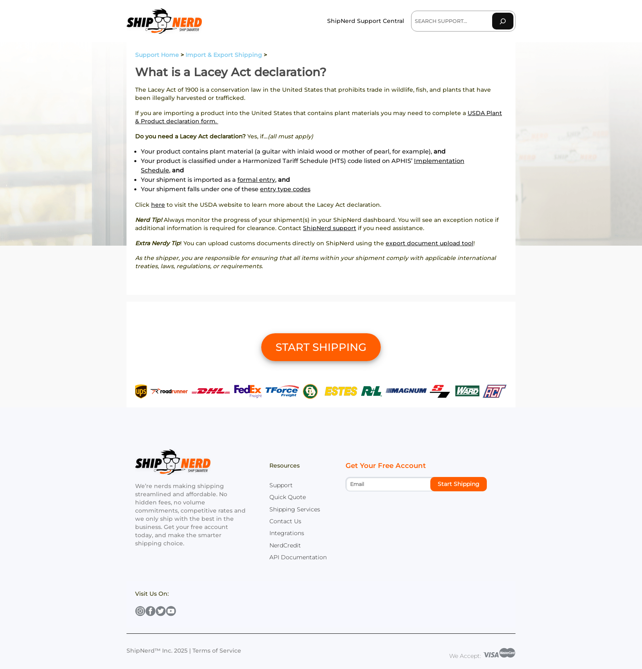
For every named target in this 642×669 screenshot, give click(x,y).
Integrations (286, 533)
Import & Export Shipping (223, 55)
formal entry (256, 179)
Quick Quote (287, 497)
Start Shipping (458, 484)
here (158, 204)
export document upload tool (429, 243)
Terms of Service (216, 650)
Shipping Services (294, 509)
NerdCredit (285, 545)
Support (281, 485)
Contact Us (285, 521)
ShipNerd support (329, 228)
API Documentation (298, 557)
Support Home (157, 55)
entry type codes (285, 189)
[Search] (502, 21)
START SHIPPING (321, 347)
